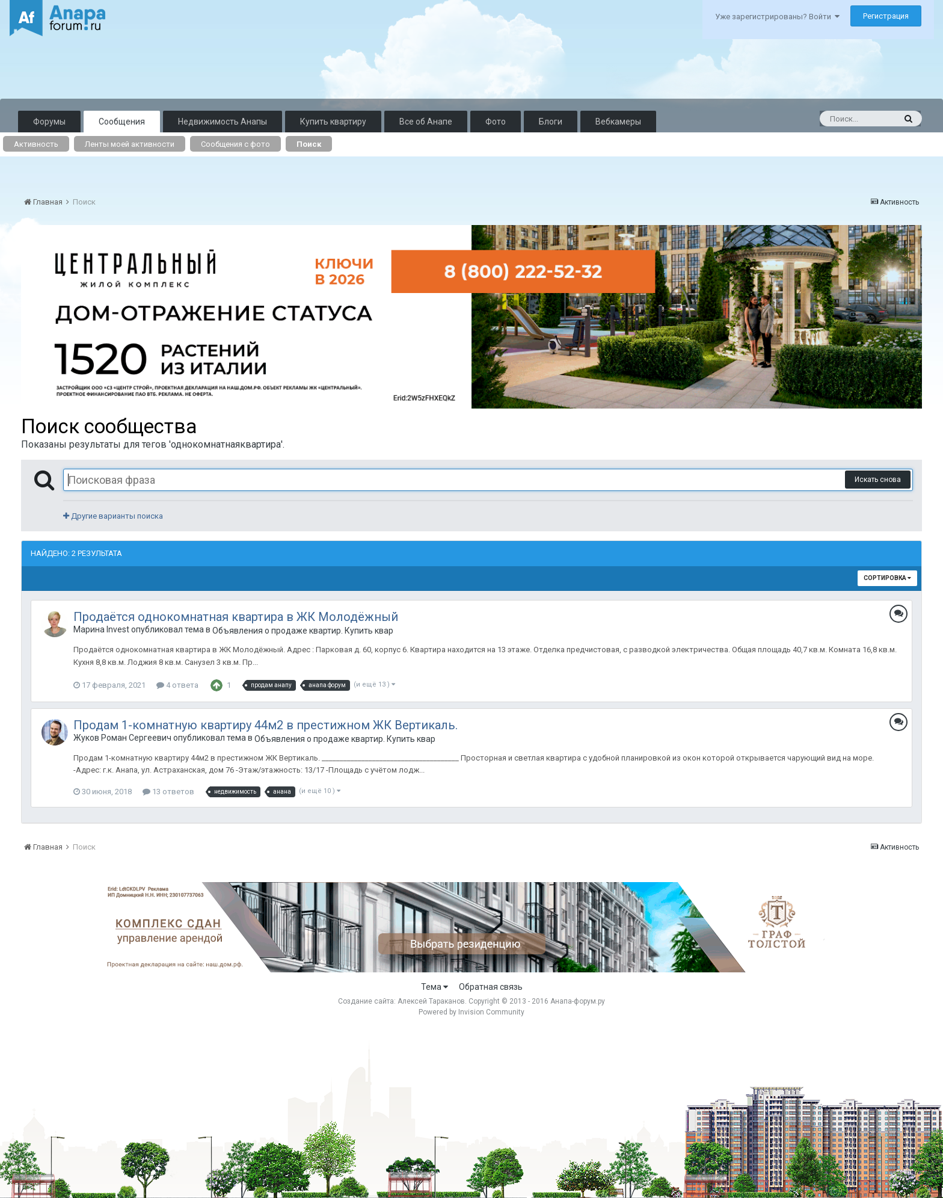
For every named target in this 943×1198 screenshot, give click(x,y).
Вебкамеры (618, 121)
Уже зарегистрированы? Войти (777, 16)
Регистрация (886, 15)
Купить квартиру (333, 121)
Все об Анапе (425, 121)
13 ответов (168, 791)
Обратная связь (491, 987)
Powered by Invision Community (471, 1012)
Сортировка (887, 578)
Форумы (49, 121)
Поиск (308, 144)
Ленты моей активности (129, 144)
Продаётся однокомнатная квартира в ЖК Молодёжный (235, 617)
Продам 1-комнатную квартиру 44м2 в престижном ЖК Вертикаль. (265, 725)
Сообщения (122, 121)
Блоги (550, 121)
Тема (434, 987)
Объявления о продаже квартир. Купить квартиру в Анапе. (302, 630)
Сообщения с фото (235, 144)
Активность (36, 144)
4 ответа (177, 685)
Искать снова (878, 479)
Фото (495, 121)
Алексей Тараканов (431, 1001)
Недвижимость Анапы (222, 121)
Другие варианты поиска (113, 515)
